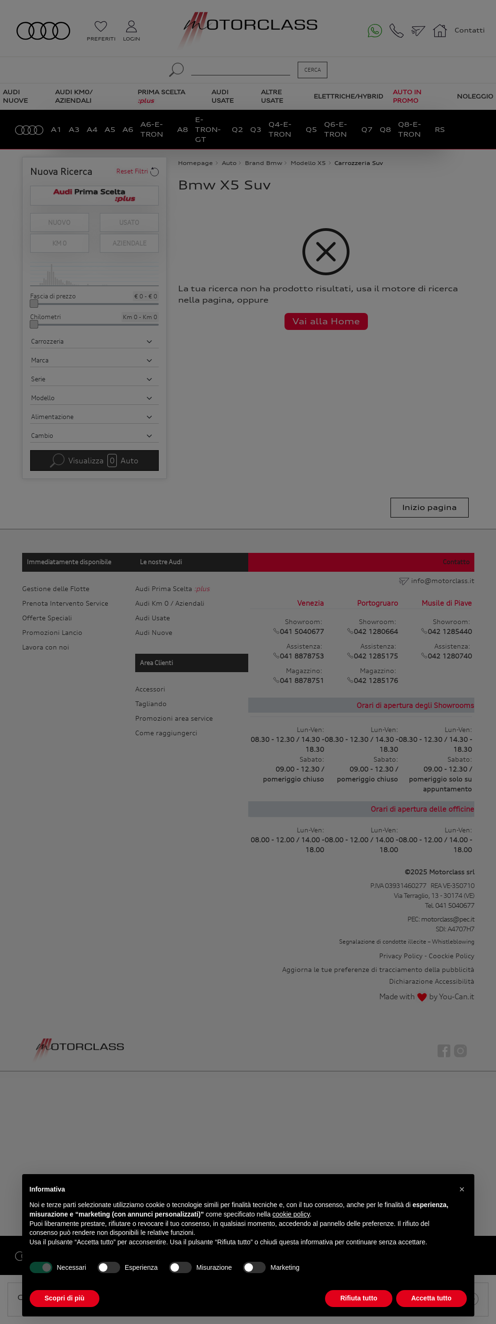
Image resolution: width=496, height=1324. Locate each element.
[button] (462, 1189)
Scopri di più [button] (65, 1298)
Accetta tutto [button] (431, 1298)
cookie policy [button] (290, 1214)
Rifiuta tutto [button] (358, 1298)
